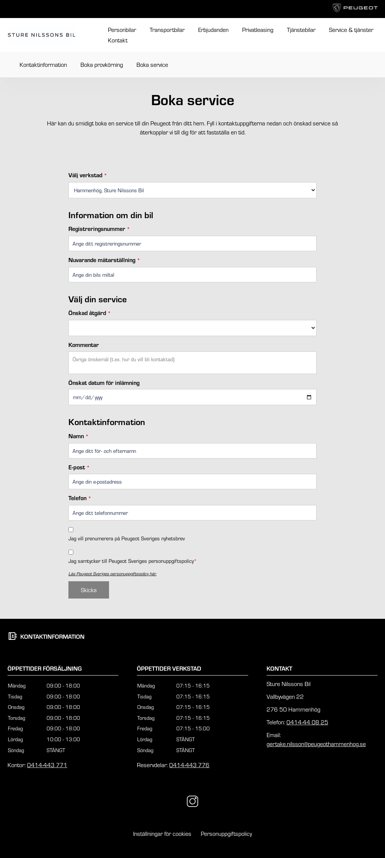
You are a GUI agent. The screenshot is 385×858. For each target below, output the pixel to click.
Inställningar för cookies (162, 833)
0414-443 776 (189, 765)
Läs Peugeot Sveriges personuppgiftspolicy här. (112, 573)
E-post (79, 467)
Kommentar (83, 344)
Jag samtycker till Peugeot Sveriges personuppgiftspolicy (132, 560)
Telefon (79, 498)
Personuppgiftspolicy (226, 833)
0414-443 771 (47, 765)
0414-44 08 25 (307, 722)
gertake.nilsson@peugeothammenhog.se (316, 744)
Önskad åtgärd (89, 313)
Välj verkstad (87, 175)
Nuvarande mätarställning (104, 260)
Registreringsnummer (99, 228)
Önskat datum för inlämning (103, 382)
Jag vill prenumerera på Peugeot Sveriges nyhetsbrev (126, 538)
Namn (78, 436)
